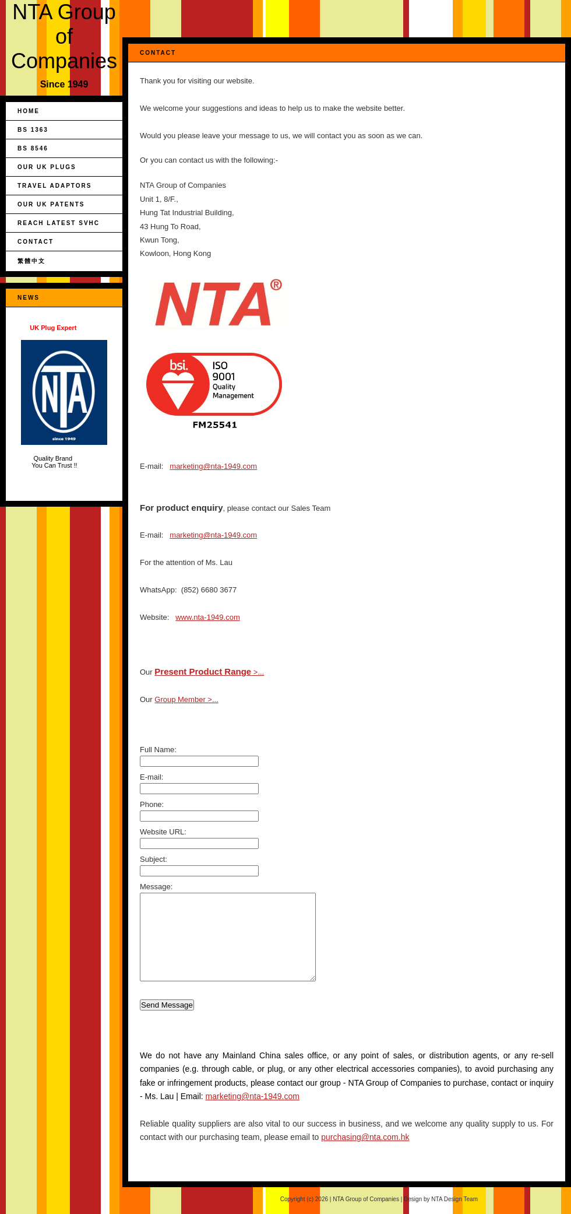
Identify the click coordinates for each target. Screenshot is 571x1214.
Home (28, 111)
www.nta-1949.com (207, 617)
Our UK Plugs (46, 167)
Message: (156, 886)
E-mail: (151, 777)
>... (209, 672)
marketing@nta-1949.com (213, 466)
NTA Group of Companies (64, 36)
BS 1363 (32, 130)
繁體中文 (31, 261)
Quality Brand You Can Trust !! (64, 396)
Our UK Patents (50, 204)
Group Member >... (186, 699)
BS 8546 (32, 148)
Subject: (153, 859)
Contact (35, 241)
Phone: (152, 804)
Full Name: (158, 749)
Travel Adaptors (54, 186)
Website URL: (163, 831)
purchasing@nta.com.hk (365, 1137)
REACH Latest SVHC (58, 223)
